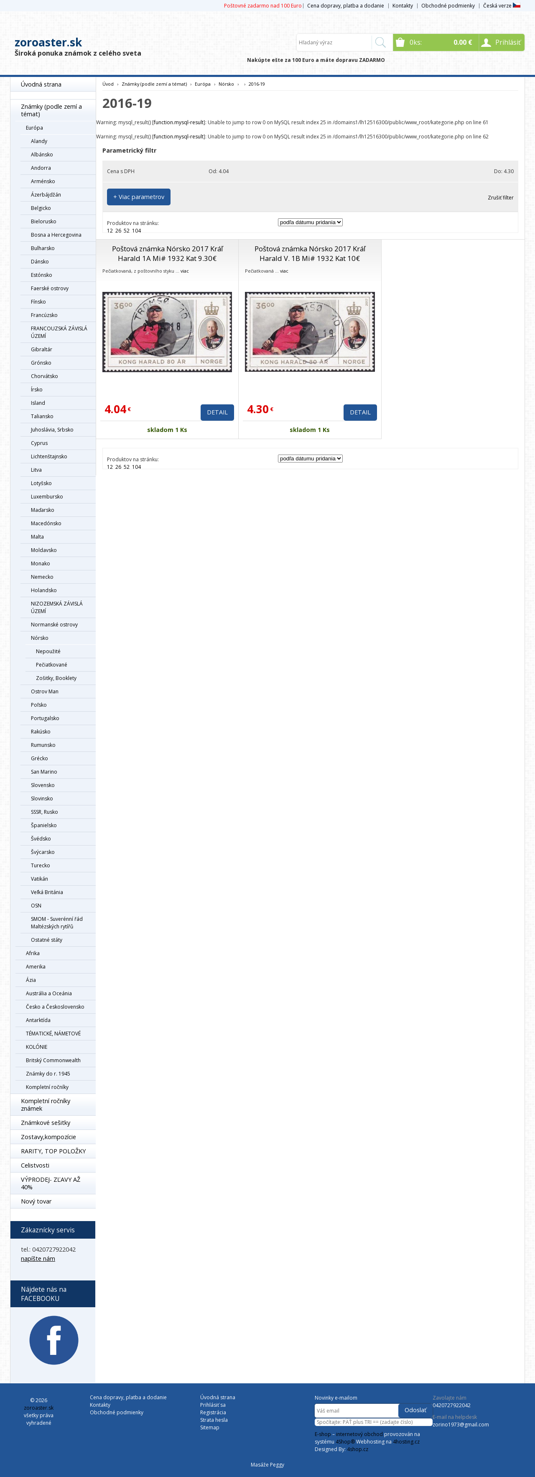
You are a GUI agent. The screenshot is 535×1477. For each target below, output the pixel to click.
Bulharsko (43, 248)
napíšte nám (38, 1258)
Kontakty (402, 5)
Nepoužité (48, 651)
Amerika (36, 966)
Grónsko (41, 362)
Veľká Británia (47, 892)
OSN (36, 905)
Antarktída (38, 1020)
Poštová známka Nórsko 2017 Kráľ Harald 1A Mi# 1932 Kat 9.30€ (167, 253)
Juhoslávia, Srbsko (52, 429)
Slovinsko (42, 798)
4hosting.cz (406, 1441)
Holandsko (44, 590)
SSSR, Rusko (44, 811)
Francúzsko (44, 315)
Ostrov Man (45, 691)
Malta (37, 536)
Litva (36, 469)
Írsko (37, 389)
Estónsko (41, 275)
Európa (34, 127)
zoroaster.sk (48, 42)
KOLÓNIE (36, 1046)
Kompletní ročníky (47, 1087)
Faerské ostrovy (50, 288)
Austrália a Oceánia (49, 993)
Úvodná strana (41, 84)
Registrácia (213, 1412)
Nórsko (39, 637)
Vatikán (39, 878)
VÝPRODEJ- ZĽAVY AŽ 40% (50, 1183)
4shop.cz (357, 1449)
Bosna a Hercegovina (56, 234)
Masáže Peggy (267, 1464)
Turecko (40, 865)
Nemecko (42, 576)
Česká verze (501, 5)
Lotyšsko (41, 483)
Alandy (39, 141)
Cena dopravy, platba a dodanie (345, 5)
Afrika (33, 953)
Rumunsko (43, 745)
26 (118, 230)
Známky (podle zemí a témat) (51, 110)
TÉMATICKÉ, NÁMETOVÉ (53, 1033)
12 (110, 230)
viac (185, 271)
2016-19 (257, 84)
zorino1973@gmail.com (461, 1424)
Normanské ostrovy (54, 624)
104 (136, 230)
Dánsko (40, 261)
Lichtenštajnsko (49, 456)
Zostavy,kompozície (48, 1137)
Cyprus (39, 443)
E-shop (323, 1434)
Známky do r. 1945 (48, 1073)
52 (127, 230)
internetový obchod (359, 1434)
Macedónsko (46, 523)
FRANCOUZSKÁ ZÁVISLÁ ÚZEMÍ (59, 332)
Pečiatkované (51, 664)
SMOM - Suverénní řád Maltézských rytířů (57, 922)
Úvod (108, 84)
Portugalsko (45, 718)
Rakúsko (41, 731)
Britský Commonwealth (53, 1060)
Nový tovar (36, 1201)
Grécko (39, 758)
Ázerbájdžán (46, 194)
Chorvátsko (44, 376)
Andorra (41, 167)
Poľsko (39, 704)
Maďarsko (42, 510)
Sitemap (209, 1427)
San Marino (44, 771)
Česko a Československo (55, 1006)
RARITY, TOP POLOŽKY (53, 1151)
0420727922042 (452, 1405)
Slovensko (43, 785)
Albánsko (42, 154)
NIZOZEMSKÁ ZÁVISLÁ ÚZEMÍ (57, 607)
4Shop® (345, 1441)
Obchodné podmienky (448, 5)
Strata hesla (214, 1419)
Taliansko (42, 416)
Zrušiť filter (501, 197)
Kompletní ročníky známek (45, 1104)
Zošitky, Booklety (56, 678)
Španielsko (44, 825)
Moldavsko (44, 550)
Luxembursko (47, 496)
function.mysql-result (179, 122)
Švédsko (41, 838)
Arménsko (43, 181)
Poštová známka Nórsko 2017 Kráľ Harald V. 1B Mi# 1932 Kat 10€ (310, 253)
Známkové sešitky (45, 1123)
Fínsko (38, 301)
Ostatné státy (46, 939)
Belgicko (41, 208)
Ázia (31, 980)
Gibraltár (41, 349)
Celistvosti (35, 1165)
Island (38, 402)
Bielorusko (43, 221)
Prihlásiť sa (213, 1404)
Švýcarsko (43, 852)
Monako (40, 563)
